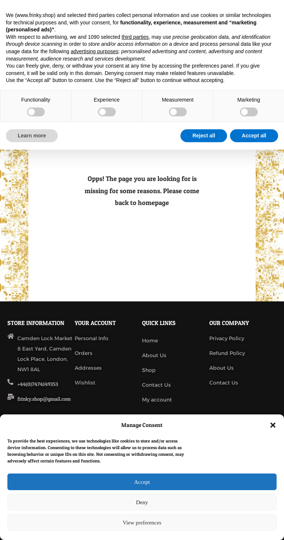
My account (157, 399)
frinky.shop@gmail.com (44, 399)
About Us (154, 355)
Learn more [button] (32, 136)
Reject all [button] (203, 136)
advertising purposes (94, 51)
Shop (149, 370)
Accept (142, 482)
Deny (142, 502)
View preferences (142, 523)
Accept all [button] (254, 136)
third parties (135, 37)
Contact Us (156, 385)
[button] (273, 425)
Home (150, 340)
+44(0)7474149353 (37, 384)
